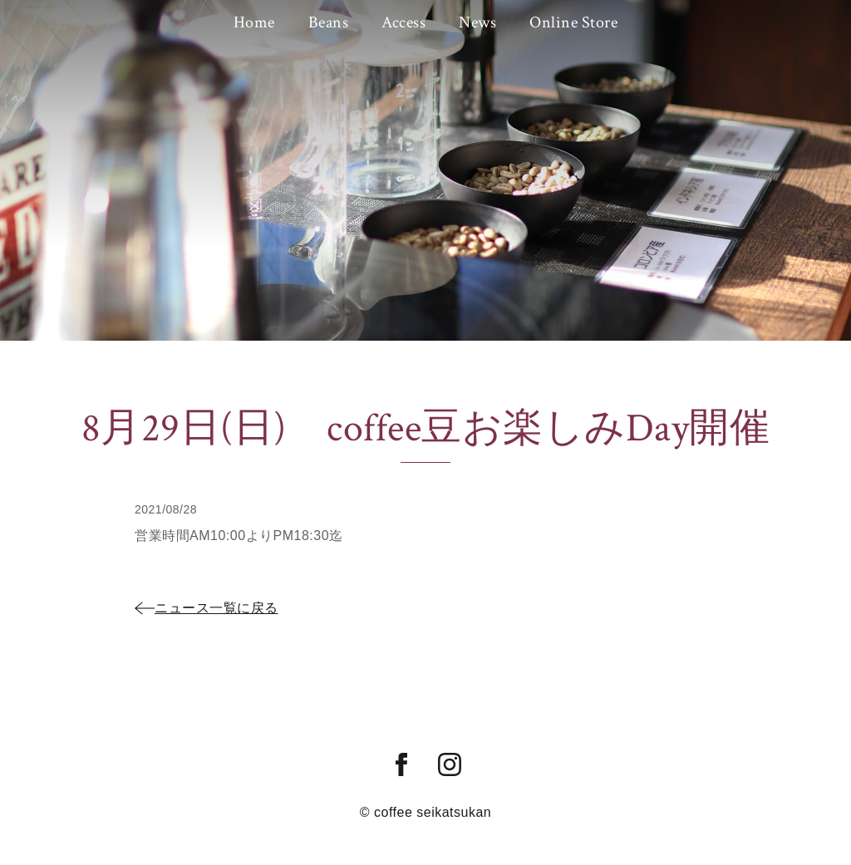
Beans (328, 22)
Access (403, 22)
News (477, 22)
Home (254, 22)
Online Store (573, 22)
